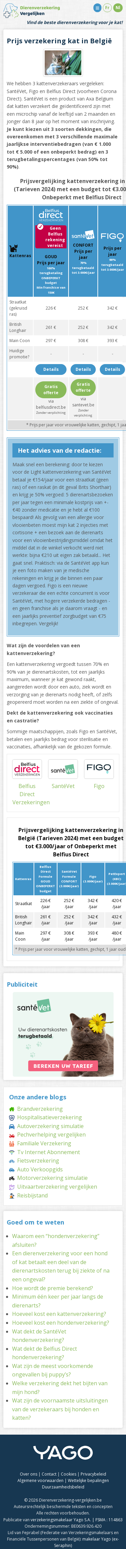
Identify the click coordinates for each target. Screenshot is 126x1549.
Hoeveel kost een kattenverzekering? (59, 1314)
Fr (107, 7)
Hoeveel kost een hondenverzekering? (60, 1322)
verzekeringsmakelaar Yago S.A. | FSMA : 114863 (77, 1520)
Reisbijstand (28, 1195)
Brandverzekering (36, 1109)
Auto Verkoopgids (36, 1169)
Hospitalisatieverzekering (45, 1117)
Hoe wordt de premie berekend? (52, 1288)
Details (51, 369)
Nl (118, 7)
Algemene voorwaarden (40, 1480)
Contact (49, 1474)
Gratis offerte (50, 390)
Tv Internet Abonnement (44, 1152)
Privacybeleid (93, 1474)
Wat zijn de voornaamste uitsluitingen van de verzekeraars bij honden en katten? (60, 1409)
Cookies (68, 1474)
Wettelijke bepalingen (88, 1480)
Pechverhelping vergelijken (47, 1134)
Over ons (28, 1474)
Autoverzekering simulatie (46, 1126)
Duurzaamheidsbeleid (63, 1487)
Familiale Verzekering (40, 1143)
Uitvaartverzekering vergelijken (53, 1186)
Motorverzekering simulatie (48, 1178)
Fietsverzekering (34, 1160)
